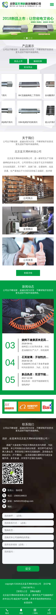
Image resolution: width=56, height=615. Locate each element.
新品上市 (18, 61)
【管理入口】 (22, 591)
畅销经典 (38, 61)
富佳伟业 (28, 67)
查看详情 (28, 273)
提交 (28, 568)
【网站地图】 (35, 591)
